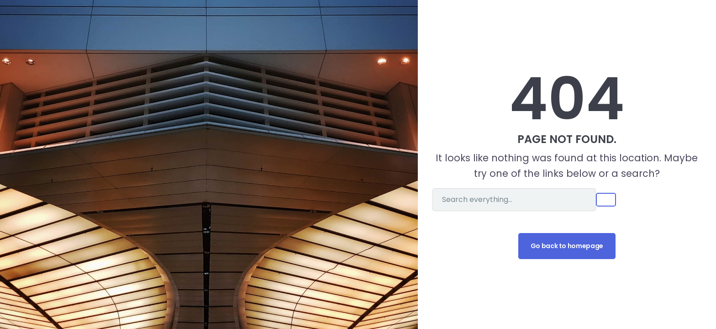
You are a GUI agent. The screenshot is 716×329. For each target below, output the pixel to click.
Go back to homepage (567, 245)
